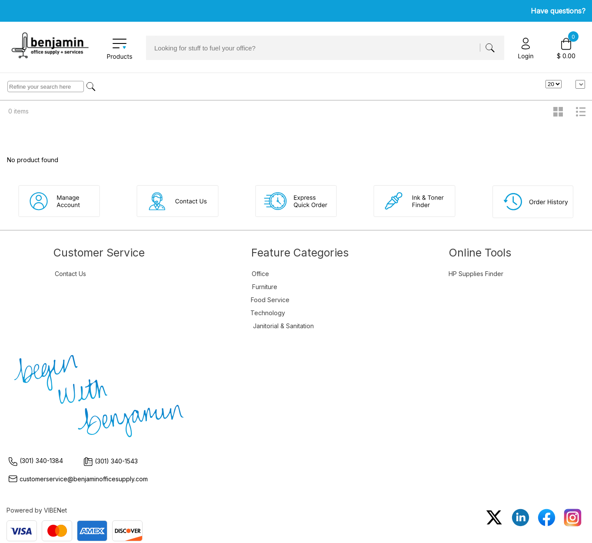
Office (260, 273)
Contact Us (70, 273)
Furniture (264, 286)
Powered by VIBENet (37, 510)
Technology (267, 312)
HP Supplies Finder (476, 273)
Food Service (270, 299)
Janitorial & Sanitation (283, 326)
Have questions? (558, 11)
